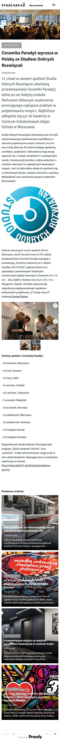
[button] (55, 304)
